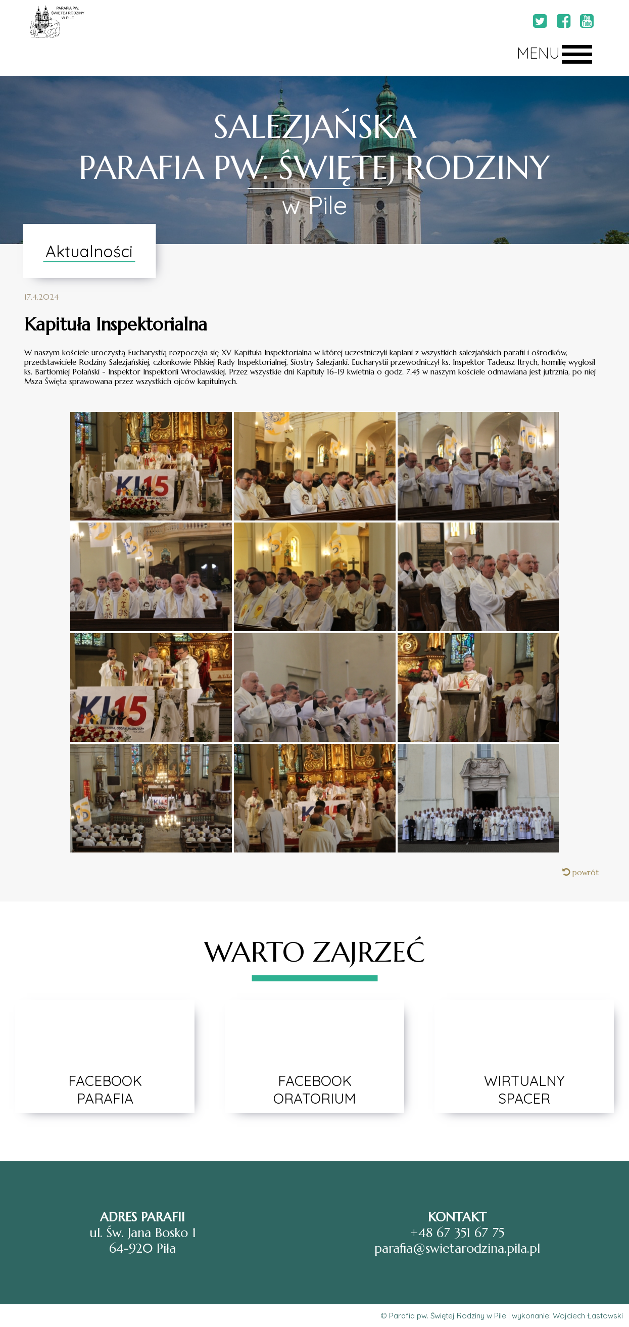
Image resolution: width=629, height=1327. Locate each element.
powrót (580, 872)
